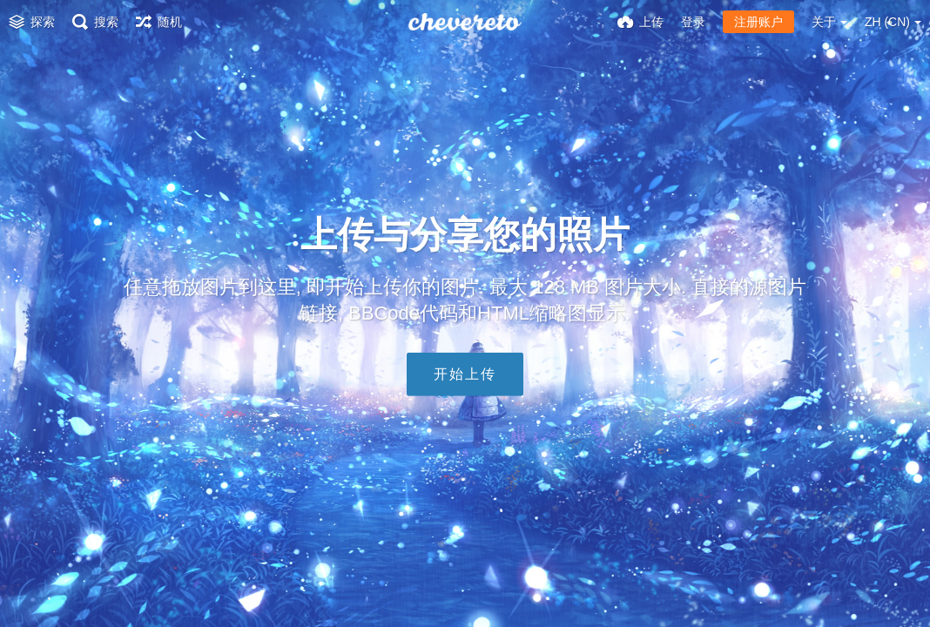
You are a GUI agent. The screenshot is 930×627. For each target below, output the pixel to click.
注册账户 (758, 22)
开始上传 (465, 374)
